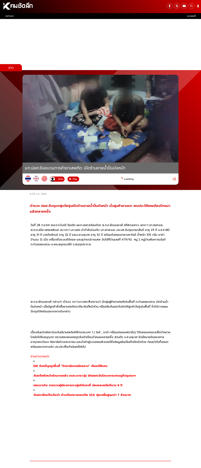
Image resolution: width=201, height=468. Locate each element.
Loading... (129, 179)
